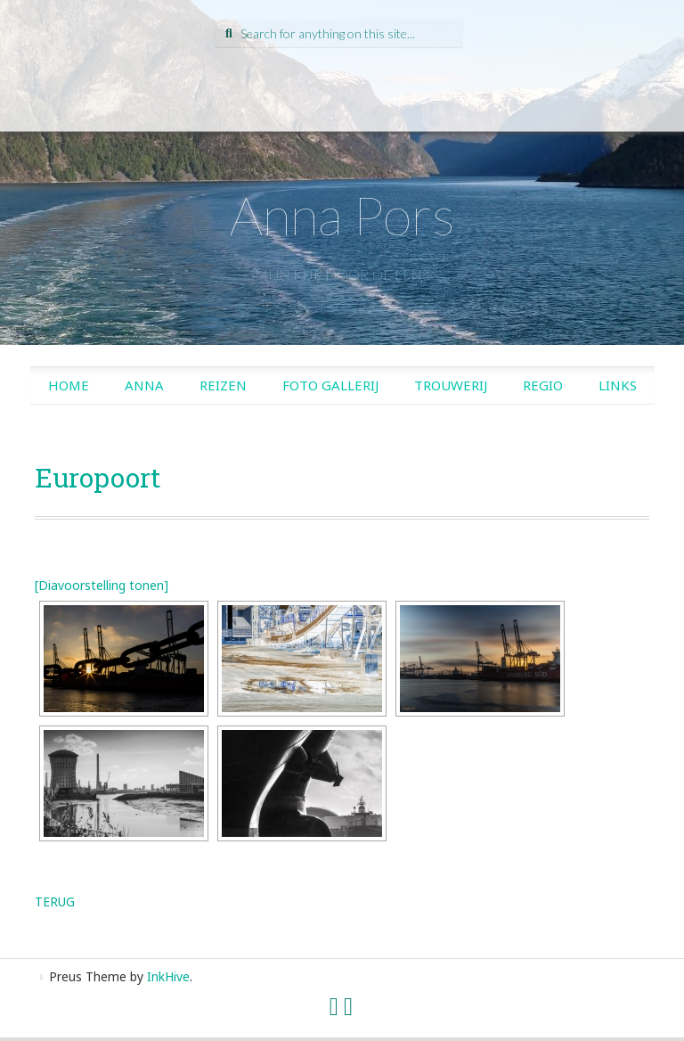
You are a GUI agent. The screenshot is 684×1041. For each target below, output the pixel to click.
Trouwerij (450, 385)
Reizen (223, 385)
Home (68, 385)
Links (617, 385)
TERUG (55, 901)
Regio (543, 385)
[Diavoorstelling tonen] (101, 585)
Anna (144, 385)
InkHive (168, 976)
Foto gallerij (330, 385)
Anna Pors (342, 215)
